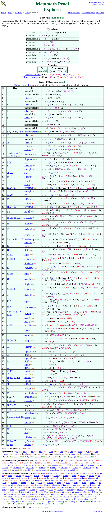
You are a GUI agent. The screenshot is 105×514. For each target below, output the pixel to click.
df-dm (37, 485)
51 (11, 301)
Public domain (58, 511)
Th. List (27, 13)
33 (15, 217)
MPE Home (18, 13)
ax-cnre (15, 470)
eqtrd (26, 254)
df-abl (5, 504)
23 (11, 172)
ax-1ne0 (64, 467)
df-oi (4, 494)
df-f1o (71, 487)
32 (15, 207)
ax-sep (62, 463)
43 (15, 259)
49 (15, 289)
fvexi (26, 374)
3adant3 (28, 229)
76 (15, 405)
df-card (13, 494)
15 (8, 142)
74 (10, 400)
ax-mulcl (79, 465)
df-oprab (22, 490)
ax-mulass (30, 467)
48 (8, 301)
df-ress (23, 499)
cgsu (39, 457)
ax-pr (91, 463)
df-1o (21, 492)
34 (18, 217)
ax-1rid (75, 467)
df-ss (90, 478)
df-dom (65, 492)
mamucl (28, 417)
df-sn (37, 480)
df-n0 (10, 497)
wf (36, 454)
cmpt (6, 454)
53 (11, 315)
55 (8, 325)
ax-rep (53, 463)
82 (8, 429)
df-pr (45, 480)
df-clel (56, 475)
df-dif (65, 478)
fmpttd (27, 223)
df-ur (35, 504)
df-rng (25, 504)
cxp (16, 454)
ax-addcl (55, 465)
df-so (68, 483)
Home (10, 13)
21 (14, 312)
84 (11, 441)
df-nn (90, 494)
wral (80, 452)
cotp (96, 452)
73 (11, 405)
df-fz (36, 497)
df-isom (89, 487)
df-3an (67, 473)
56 (11, 325)
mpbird (27, 444)
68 (11, 377)
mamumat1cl (30, 131)
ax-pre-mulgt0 (69, 470)
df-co (28, 485)
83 (8, 441)
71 (8, 384)
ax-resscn (23, 465)
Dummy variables (22, 85)
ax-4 (70, 460)
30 (8, 199)
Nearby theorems (98, 4)
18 (18, 155)
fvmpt (27, 340)
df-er (38, 492)
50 (8, 295)
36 (8, 315)
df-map (47, 492)
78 (8, 413)
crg (73, 457)
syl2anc (28, 259)
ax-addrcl (67, 465)
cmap (85, 454)
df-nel (82, 475)
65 (8, 371)
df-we (92, 483)
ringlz (27, 284)
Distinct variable (32, 74)
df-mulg (72, 501)
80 (8, 426)
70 (8, 380)
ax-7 (93, 460)
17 (15, 155)
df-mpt (23, 483)
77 (15, 410)
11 (16, 131)
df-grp (48, 501)
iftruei (27, 368)
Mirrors (3, 13)
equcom (28, 242)
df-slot (87, 497)
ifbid (26, 250)
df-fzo (46, 497)
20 (10, 162)
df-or (50, 473)
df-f (46, 487)
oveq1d (27, 279)
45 (8, 268)
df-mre (66, 499)
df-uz (28, 497)
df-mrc (76, 499)
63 (8, 377)
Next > (101, 2)
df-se (84, 483)
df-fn (39, 487)
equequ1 (28, 351)
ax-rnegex (87, 467)
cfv (43, 454)
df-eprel (50, 483)
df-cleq (46, 475)
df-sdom (75, 492)
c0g (27, 457)
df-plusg (34, 499)
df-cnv (19, 485)
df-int (79, 480)
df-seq (56, 497)
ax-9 (9, 463)
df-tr (32, 483)
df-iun (88, 480)
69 (18, 377)
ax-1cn (34, 465)
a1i (25, 246)
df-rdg (12, 492)
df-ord (83, 485)
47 (8, 279)
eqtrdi (27, 371)
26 (11, 188)
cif (88, 452)
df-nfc (65, 475)
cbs (7, 457)
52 (8, 307)
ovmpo (27, 377)
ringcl (27, 211)
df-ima (63, 485)
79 (8, 444)
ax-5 (78, 460)
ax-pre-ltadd (54, 470)
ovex (26, 335)
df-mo (18, 475)
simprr (27, 149)
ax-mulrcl (91, 465)
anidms (27, 380)
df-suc (11, 487)
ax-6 (85, 460)
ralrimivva (29, 413)
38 (11, 259)
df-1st (51, 490)
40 (8, 246)
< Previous (92, 2)
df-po (59, 483)
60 (8, 347)
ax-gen (61, 460)
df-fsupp (95, 492)
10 (12, 131)
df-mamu (55, 504)
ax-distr (42, 467)
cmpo (73, 454)
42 (11, 254)
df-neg (80, 494)
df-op (53, 480)
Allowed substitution (32, 77)
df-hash (66, 497)
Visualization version (88, 13)
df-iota (20, 487)
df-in (82, 478)
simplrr (27, 203)
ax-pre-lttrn (40, 470)
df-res (54, 485)
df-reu (21, 478)
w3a (40, 452)
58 (11, 340)
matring (31, 507)
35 (8, 223)
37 (8, 259)
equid (27, 364)
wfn (26, 454)
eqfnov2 (28, 437)
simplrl (27, 181)
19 (8, 410)
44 (8, 273)
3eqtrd (27, 405)
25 (8, 188)
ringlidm (28, 396)
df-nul (11, 480)
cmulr (17, 457)
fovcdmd (28, 188)
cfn (95, 454)
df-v (38, 478)
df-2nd (60, 490)
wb (24, 452)
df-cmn (93, 501)
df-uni (70, 480)
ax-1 (44, 460)
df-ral (91, 475)
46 (11, 273)
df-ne (74, 475)
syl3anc (28, 217)
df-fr (76, 483)
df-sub (70, 494)
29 (11, 195)
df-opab (14, 483)
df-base (13, 499)
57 (8, 340)
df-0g (45, 499)
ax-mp (37, 460)
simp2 (27, 235)
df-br (4, 483)
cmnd (52, 457)
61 (8, 405)
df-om (42, 490)
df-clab (36, 475)
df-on (92, 485)
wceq (51, 452)
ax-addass (17, 467)
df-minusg (60, 501)
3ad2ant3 (28, 268)
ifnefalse (28, 263)
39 (8, 254)
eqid (26, 98)
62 (8, 355)
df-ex (94, 473)
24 (8, 177)
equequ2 (28, 358)
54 (11, 410)
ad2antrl (28, 347)
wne (71, 452)
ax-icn (44, 465)
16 (11, 155)
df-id (40, 483)
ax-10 (17, 463)
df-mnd (24, 501)
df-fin (85, 492)
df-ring (44, 504)
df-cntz (83, 501)
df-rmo (11, 478)
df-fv (80, 487)
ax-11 (26, 463)
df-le (61, 494)
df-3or (58, 473)
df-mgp (15, 504)
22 (8, 217)
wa (32, 452)
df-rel (10, 485)
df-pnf (23, 494)
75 (14, 400)
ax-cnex (11, 465)
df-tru (76, 473)
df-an (43, 473)
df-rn (46, 485)
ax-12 (35, 463)
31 (8, 207)
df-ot (62, 480)
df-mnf (33, 494)
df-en (56, 492)
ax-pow (81, 463)
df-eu (27, 475)
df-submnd (37, 501)
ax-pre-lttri (27, 470)
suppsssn (28, 307)
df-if (19, 480)
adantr (27, 104)
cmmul (89, 457)
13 (8, 135)
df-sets (76, 497)
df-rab (30, 478)
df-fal (85, 473)
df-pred (73, 485)
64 (8, 361)
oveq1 (27, 321)
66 (8, 368)
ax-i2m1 (53, 467)
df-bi (35, 473)
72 (8, 388)
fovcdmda (29, 393)
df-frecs (80, 490)
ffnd (26, 429)
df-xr (43, 494)
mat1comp (29, 239)
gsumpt (27, 313)
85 (15, 441)
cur (62, 457)
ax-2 (49, 460)
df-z (18, 497)
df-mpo (32, 490)
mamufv (28, 154)
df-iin (97, 480)
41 (8, 250)
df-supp (70, 490)
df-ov (12, 490)
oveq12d (28, 325)
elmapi (27, 169)
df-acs (86, 499)
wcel (61, 452)
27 (15, 188)
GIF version (100, 13)
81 (11, 426)
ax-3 (55, 460)
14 (8, 155)
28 (11, 217)
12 (19, 131)
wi (17, 452)
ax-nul (71, 463)
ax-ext (43, 463)
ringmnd (28, 159)
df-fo (62, 487)
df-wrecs (91, 490)
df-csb (56, 478)
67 (11, 371)
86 (11, 444)
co (63, 454)
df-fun (30, 487)
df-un (74, 478)
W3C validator (98, 511)
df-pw (28, 480)
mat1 (41, 507)
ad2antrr (28, 165)
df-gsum (55, 499)
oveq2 (27, 318)
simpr (27, 184)
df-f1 (54, 487)
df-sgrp (14, 501)
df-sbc (46, 478)
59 (15, 340)
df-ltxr (52, 494)
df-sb (10, 475)
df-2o (29, 492)
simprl (27, 146)
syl (25, 162)
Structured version (74, 13)
